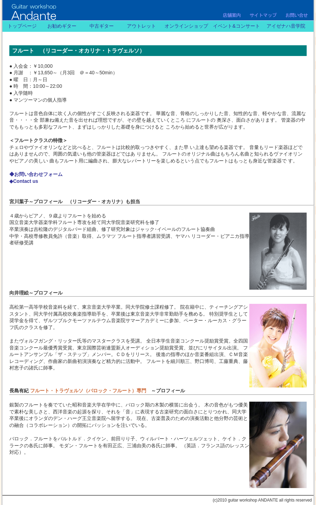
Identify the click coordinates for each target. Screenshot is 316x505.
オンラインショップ (186, 26)
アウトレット (141, 26)
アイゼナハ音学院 (286, 26)
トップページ (22, 26)
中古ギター (102, 26)
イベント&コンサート (236, 26)
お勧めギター (61, 26)
